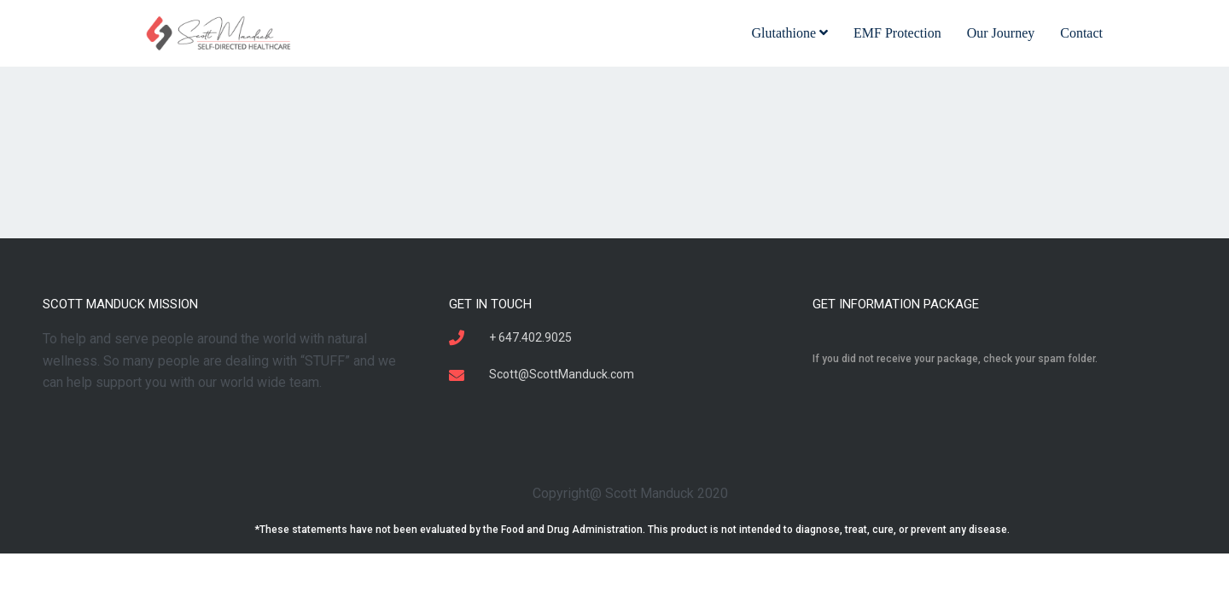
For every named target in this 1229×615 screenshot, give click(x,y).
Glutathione (789, 33)
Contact (1081, 33)
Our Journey (1001, 33)
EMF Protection (897, 33)
